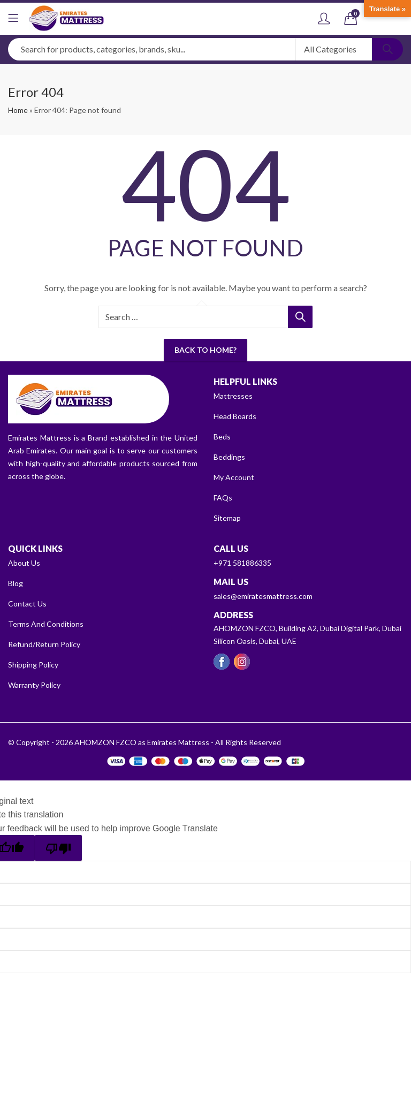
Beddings (229, 456)
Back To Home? (205, 349)
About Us (24, 562)
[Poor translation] (58, 848)
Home (18, 110)
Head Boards (235, 416)
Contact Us (27, 603)
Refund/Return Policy (44, 644)
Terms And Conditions (45, 623)
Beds (222, 436)
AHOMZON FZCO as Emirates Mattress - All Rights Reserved (177, 742)
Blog (15, 583)
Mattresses (233, 395)
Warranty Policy (34, 684)
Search (387, 49)
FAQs (223, 497)
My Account (234, 477)
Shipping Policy (33, 664)
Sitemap (227, 517)
